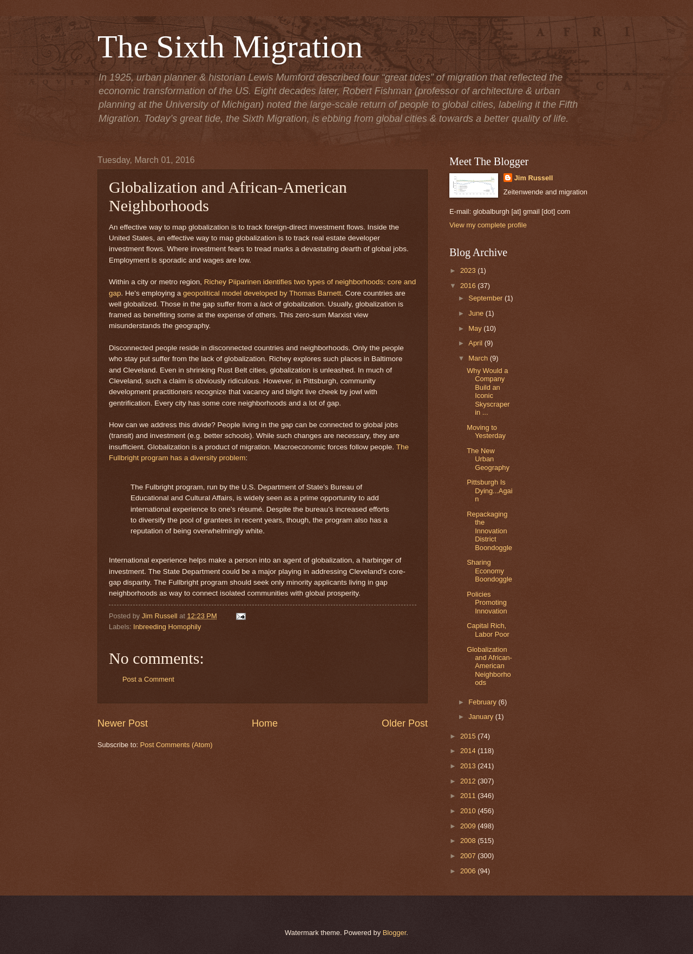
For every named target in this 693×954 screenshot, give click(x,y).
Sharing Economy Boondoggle (489, 570)
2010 (469, 811)
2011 (469, 796)
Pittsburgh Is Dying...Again (489, 490)
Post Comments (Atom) (176, 745)
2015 (469, 736)
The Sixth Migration (230, 46)
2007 (469, 856)
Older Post (405, 723)
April (476, 343)
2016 (469, 286)
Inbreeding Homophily (167, 627)
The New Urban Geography (488, 459)
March (478, 358)
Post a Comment (148, 679)
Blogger (395, 933)
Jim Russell (533, 178)
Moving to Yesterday (486, 431)
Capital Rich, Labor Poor (488, 630)
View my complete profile (488, 225)
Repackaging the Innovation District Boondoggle (489, 531)
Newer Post (122, 723)
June (477, 313)
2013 (469, 766)
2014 (469, 751)
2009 (469, 826)
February (483, 702)
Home (265, 723)
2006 (469, 871)
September (486, 298)
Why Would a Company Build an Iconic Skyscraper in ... (488, 391)
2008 (469, 841)
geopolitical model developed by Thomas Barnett (262, 293)
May (475, 328)
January (481, 717)
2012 (469, 781)
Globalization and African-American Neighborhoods (489, 666)
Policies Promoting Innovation (487, 602)
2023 (469, 270)
